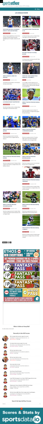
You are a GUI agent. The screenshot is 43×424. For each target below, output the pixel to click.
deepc (12, 353)
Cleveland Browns (26, 160)
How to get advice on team (15, 364)
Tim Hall (12, 367)
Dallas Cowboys (26, 231)
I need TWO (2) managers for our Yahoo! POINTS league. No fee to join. (23, 378)
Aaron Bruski (13, 339)
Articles (24, 80)
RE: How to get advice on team (15, 350)
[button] (1, 1)
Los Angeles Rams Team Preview (11, 102)
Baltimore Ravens (7, 160)
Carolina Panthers (7, 33)
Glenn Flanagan (13, 374)
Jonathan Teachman (14, 346)
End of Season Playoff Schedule (16, 371)
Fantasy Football (26, 33)
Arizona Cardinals (26, 183)
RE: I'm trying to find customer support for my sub (19, 336)
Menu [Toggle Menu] (37, 9)
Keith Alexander (14, 381)
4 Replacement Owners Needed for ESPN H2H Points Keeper (21, 385)
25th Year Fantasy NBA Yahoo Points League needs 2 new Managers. (22, 392)
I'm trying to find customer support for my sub (18, 343)
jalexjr (12, 388)
